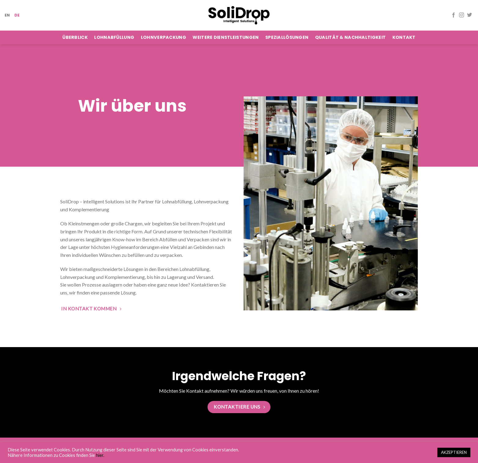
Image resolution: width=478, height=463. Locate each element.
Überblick (75, 37)
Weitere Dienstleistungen (226, 37)
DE (17, 15)
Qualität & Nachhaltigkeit (350, 37)
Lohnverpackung (163, 37)
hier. (100, 455)
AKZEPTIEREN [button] (454, 452)
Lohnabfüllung (114, 37)
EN (7, 15)
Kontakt (404, 37)
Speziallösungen (286, 37)
